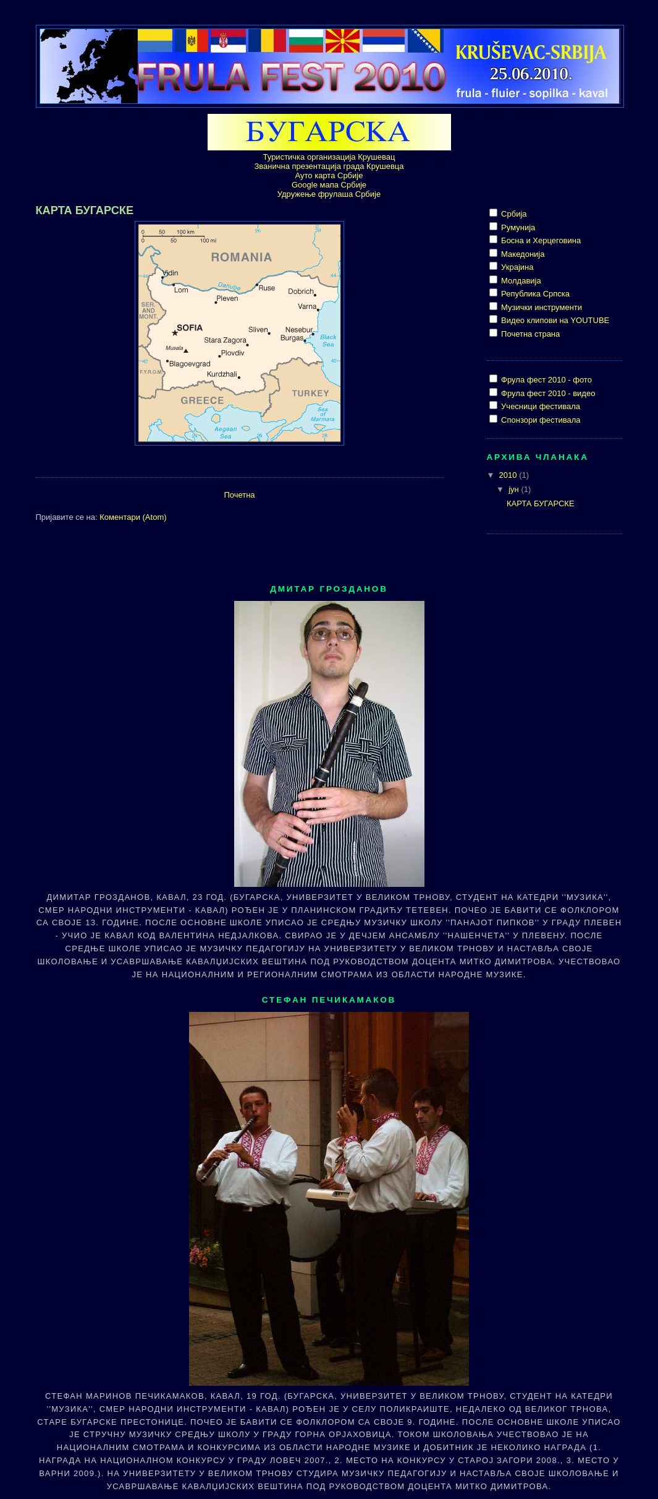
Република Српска (534, 293)
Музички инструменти (541, 307)
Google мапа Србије (329, 184)
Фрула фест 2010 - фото (545, 379)
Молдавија (520, 280)
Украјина (516, 267)
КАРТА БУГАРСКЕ (85, 210)
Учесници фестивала (540, 406)
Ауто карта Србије (329, 175)
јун (514, 489)
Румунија (517, 227)
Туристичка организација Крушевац (329, 157)
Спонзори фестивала (540, 420)
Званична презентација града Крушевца (328, 166)
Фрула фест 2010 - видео (547, 393)
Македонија (522, 254)
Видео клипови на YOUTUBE (554, 320)
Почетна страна (529, 334)
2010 (509, 475)
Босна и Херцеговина (540, 240)
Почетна (239, 494)
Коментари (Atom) (132, 517)
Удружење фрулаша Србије (329, 194)
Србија (513, 213)
